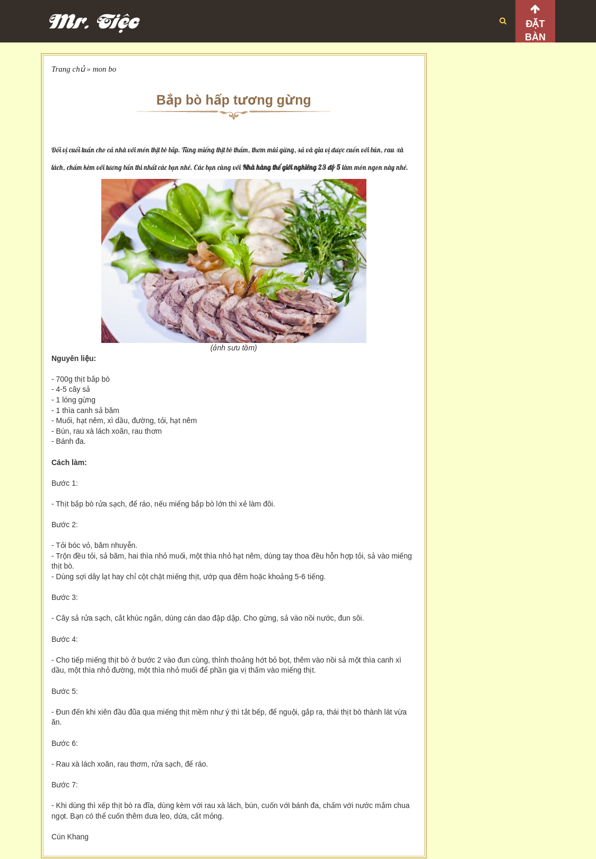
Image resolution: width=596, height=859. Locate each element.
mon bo (105, 69)
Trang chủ (68, 69)
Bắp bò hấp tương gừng (233, 99)
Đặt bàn (535, 30)
